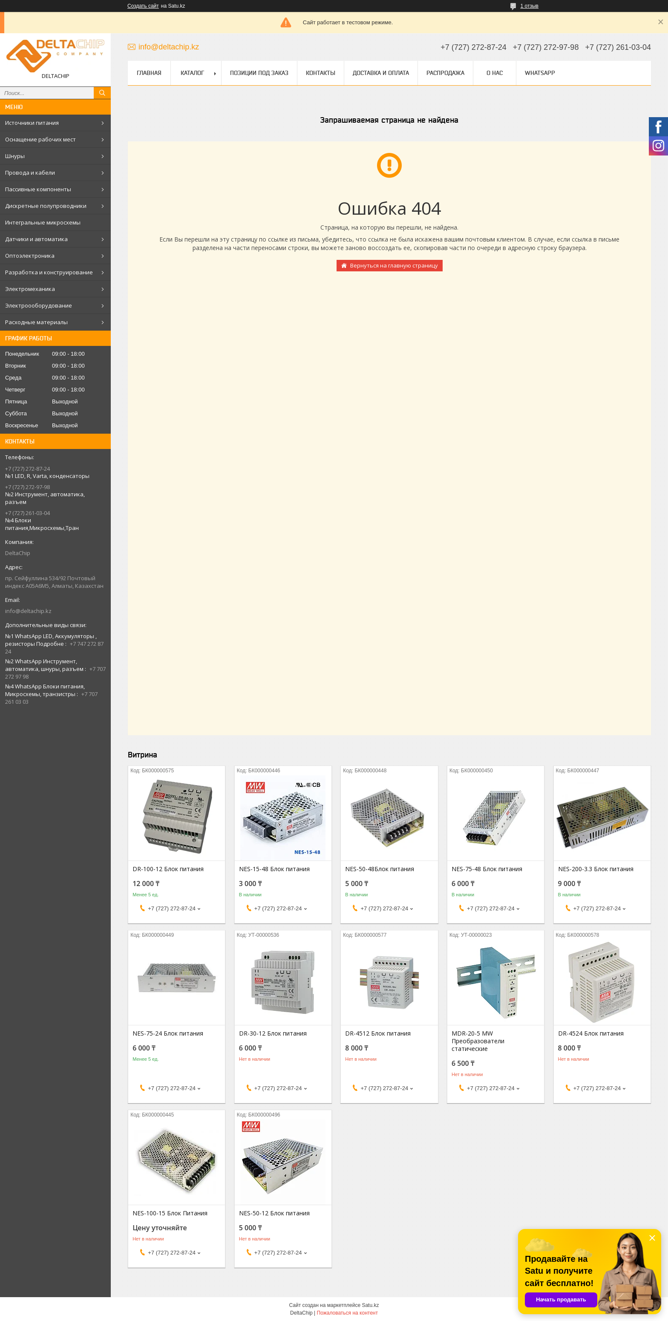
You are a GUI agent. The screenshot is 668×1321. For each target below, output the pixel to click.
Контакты (320, 72)
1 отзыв (529, 6)
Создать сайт (143, 6)
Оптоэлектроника (30, 255)
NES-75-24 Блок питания (167, 1033)
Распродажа (445, 72)
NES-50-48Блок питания (379, 869)
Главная (149, 72)
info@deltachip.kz (28, 611)
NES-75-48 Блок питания (487, 869)
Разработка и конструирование (49, 272)
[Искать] (102, 92)
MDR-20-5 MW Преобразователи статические (478, 1041)
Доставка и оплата (381, 72)
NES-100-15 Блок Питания (169, 1213)
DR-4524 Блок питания (591, 1033)
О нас (495, 72)
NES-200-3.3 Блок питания (595, 869)
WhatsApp (540, 72)
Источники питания (32, 123)
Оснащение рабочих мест (40, 139)
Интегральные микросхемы (43, 222)
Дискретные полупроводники (45, 206)
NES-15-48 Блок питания (274, 869)
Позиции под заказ (259, 72)
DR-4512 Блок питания (378, 1033)
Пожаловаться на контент (347, 1313)
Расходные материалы (36, 322)
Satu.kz (370, 1305)
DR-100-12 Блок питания (168, 869)
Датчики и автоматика (36, 239)
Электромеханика (30, 289)
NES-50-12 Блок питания (274, 1213)
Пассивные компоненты (38, 189)
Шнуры (15, 156)
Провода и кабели (30, 172)
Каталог (192, 72)
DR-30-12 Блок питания (273, 1033)
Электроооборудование (38, 305)
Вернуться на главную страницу (394, 265)
